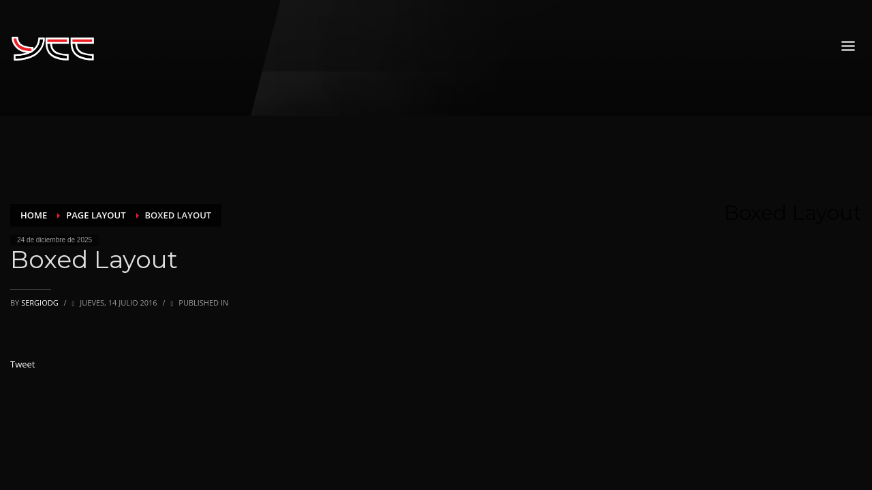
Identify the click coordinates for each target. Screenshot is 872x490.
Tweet (22, 364)
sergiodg (40, 302)
